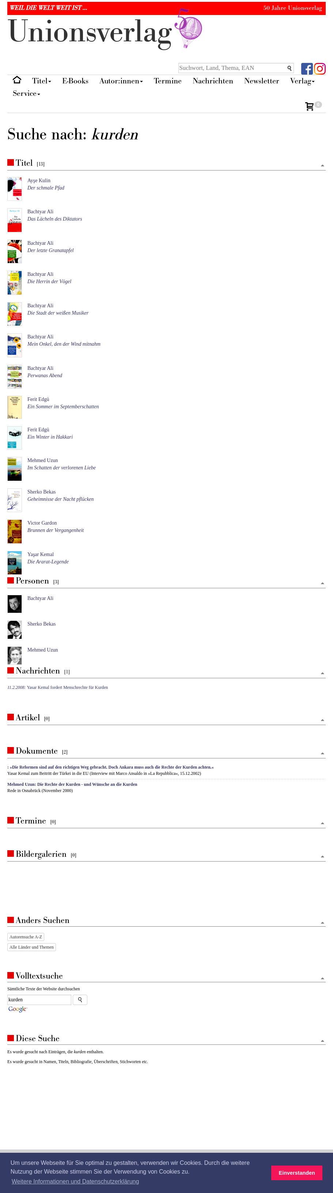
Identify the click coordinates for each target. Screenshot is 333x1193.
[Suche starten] (80, 1000)
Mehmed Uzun (42, 460)
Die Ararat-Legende (48, 561)
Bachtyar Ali (40, 211)
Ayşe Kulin (38, 180)
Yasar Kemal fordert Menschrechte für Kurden (57, 687)
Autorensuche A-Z (26, 936)
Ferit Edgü (38, 399)
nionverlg (106, 32)
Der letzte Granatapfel (50, 250)
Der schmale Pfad (45, 188)
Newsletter (261, 81)
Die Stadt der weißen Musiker (57, 313)
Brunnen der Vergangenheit (55, 530)
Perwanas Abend (44, 375)
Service (26, 93)
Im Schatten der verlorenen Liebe (61, 467)
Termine (168, 81)
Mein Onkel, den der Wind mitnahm (64, 344)
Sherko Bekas (41, 492)
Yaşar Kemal (40, 554)
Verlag (302, 81)
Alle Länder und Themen (32, 947)
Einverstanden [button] (297, 1173)
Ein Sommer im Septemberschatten (63, 406)
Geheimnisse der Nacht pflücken (60, 499)
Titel (41, 81)
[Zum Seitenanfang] (322, 166)
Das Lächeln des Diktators (54, 219)
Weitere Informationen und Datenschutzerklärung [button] (75, 1181)
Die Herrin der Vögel (49, 281)
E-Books (75, 81)
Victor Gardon (42, 523)
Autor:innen (121, 81)
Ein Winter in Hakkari (50, 437)
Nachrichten (213, 81)
